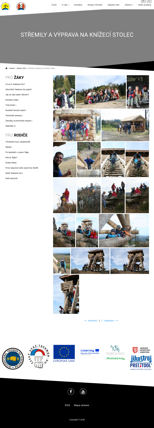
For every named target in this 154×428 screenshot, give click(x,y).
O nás (65, 5)
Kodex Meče (10, 163)
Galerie (129, 5)
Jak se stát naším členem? (17, 94)
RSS (67, 405)
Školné (8, 147)
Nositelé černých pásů (15, 110)
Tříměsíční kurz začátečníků (17, 142)
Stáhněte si (10, 126)
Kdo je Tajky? (11, 157)
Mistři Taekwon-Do (14, 173)
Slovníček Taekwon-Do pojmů (18, 89)
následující (109, 321)
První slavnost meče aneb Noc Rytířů (21, 168)
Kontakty (78, 5)
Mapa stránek (81, 405)
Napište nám (113, 5)
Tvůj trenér (10, 105)
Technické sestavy (14, 115)
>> (117, 321)
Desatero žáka (11, 100)
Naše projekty (144, 5)
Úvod (54, 5)
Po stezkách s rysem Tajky (17, 152)
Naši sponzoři (11, 178)
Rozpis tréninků (95, 5)
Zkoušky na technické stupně (18, 121)
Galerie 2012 (21, 68)
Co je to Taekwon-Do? (15, 84)
